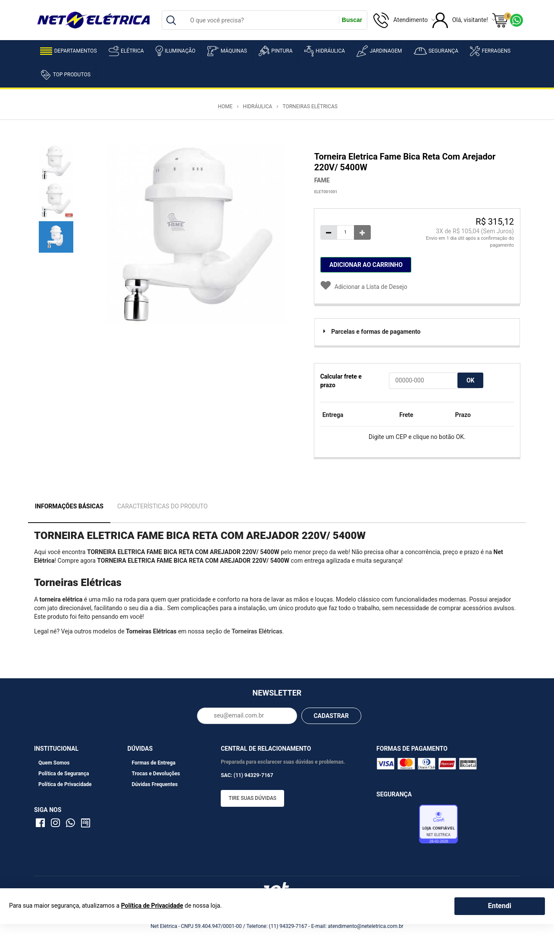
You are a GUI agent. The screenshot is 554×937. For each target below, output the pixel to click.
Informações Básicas (69, 506)
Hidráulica (324, 51)
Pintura (275, 51)
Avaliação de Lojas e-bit (397, 826)
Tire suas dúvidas (252, 798)
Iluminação (175, 51)
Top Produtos (65, 74)
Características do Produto (162, 506)
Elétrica (126, 51)
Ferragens (490, 51)
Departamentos (68, 51)
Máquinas (227, 51)
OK (470, 380)
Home (225, 106)
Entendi (499, 906)
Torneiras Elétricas (309, 106)
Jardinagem (379, 51)
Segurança (436, 51)
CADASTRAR (331, 715)
